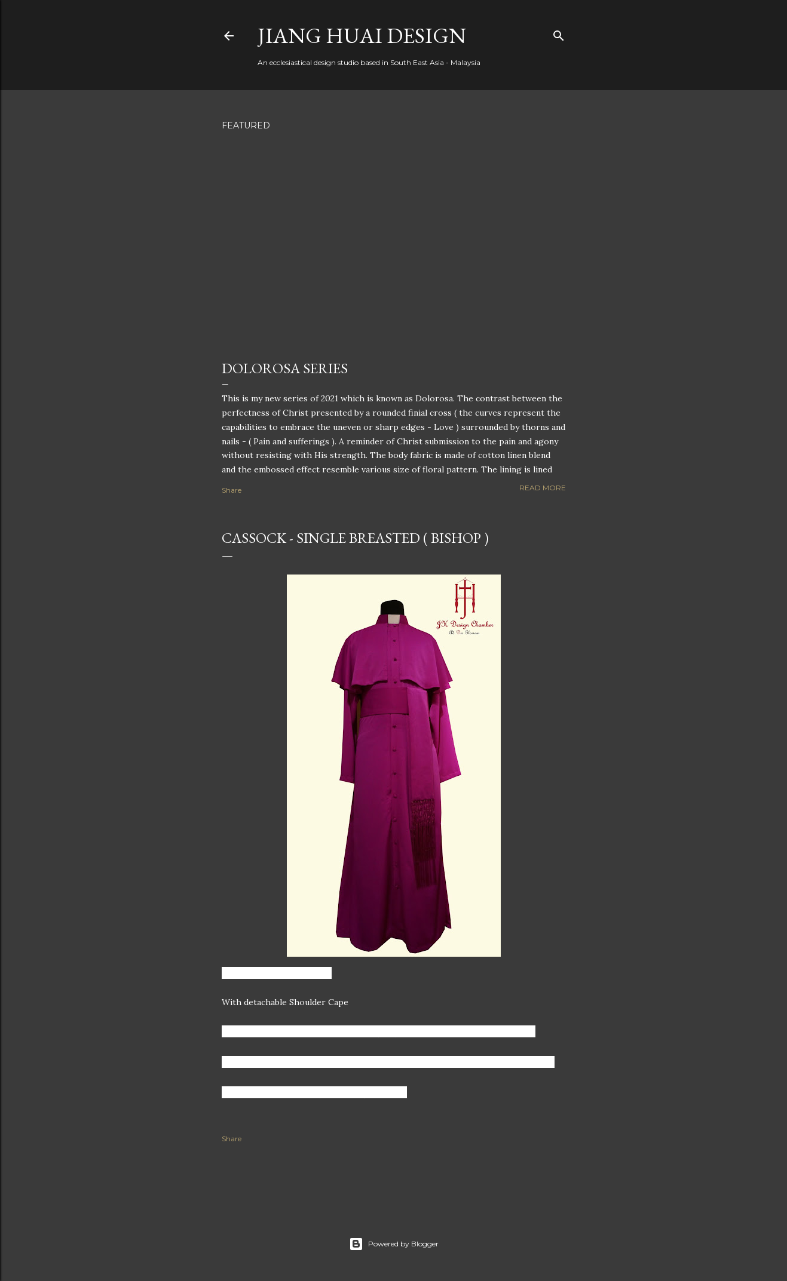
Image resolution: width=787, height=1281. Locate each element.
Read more (542, 487)
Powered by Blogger (394, 1244)
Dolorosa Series (285, 368)
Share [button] (231, 490)
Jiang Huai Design (362, 35)
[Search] (559, 33)
